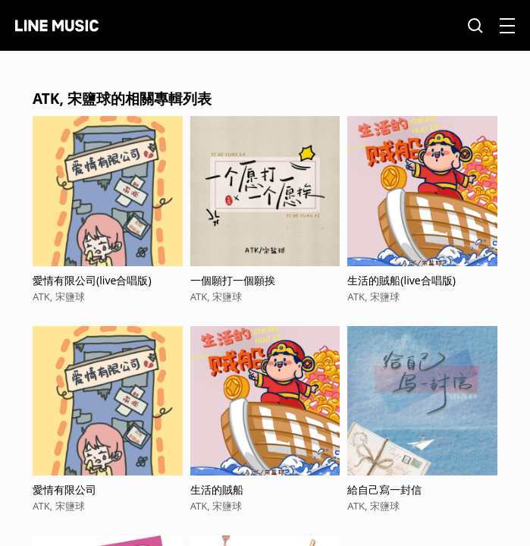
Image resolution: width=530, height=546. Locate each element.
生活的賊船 (216, 489)
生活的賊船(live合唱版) (401, 280)
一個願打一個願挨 (232, 280)
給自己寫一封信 (384, 489)
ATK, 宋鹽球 (59, 296)
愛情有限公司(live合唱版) (92, 280)
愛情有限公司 (64, 489)
